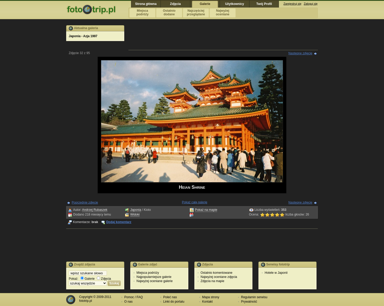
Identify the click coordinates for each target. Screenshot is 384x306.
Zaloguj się (311, 3)
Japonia (135, 210)
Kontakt (207, 301)
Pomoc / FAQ (133, 297)
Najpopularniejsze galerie (154, 277)
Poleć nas (170, 297)
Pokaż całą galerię (194, 202)
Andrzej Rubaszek (94, 210)
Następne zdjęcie (300, 53)
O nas (128, 301)
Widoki (135, 214)
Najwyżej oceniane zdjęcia (219, 277)
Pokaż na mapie (206, 210)
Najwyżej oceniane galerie (154, 281)
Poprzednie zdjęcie (85, 202)
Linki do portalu (173, 301)
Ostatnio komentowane (216, 273)
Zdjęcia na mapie (212, 281)
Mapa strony (210, 297)
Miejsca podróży (147, 273)
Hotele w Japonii (276, 273)
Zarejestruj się (292, 3)
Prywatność (249, 301)
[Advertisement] (223, 37)
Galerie (87, 279)
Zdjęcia (104, 279)
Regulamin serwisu (254, 297)
